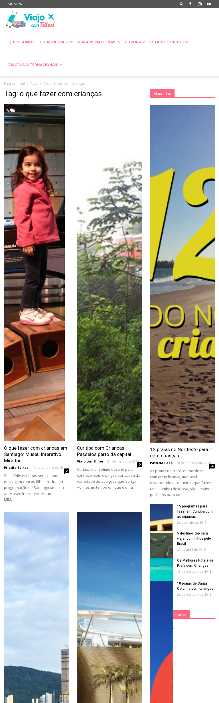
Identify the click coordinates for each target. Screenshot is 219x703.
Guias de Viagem (56, 42)
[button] (181, 4)
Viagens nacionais (99, 42)
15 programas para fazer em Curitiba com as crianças (195, 511)
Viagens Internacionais (35, 65)
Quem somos (21, 42)
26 (212, 466)
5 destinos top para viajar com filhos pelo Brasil (194, 538)
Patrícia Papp (161, 463)
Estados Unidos (169, 42)
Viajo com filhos (90, 461)
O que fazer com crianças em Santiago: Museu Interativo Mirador (35, 454)
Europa (135, 42)
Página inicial (14, 83)
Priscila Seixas (16, 467)
